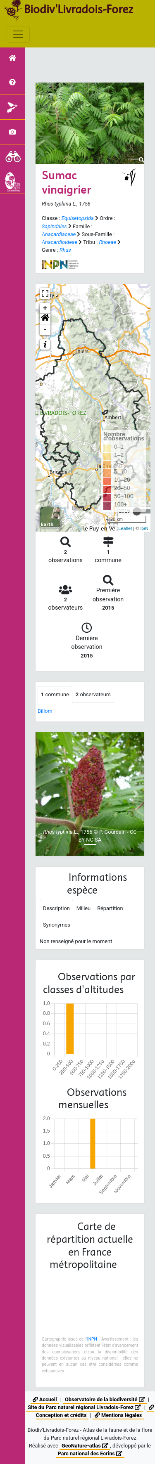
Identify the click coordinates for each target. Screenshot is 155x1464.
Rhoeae (107, 242)
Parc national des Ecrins (90, 1453)
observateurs (93, 694)
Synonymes (56, 925)
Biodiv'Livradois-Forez (78, 9)
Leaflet (125, 528)
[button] (45, 319)
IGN (144, 528)
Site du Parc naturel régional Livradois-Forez (84, 1407)
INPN (92, 1339)
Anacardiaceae (59, 234)
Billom (45, 711)
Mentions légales (118, 1415)
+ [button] (45, 308)
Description (56, 908)
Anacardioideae (59, 242)
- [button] (45, 330)
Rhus (65, 250)
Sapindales (54, 226)
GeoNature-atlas (85, 1446)
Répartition (110, 908)
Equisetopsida (78, 218)
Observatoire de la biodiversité (105, 1399)
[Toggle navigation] (18, 34)
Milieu (83, 908)
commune (55, 694)
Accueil (45, 1399)
